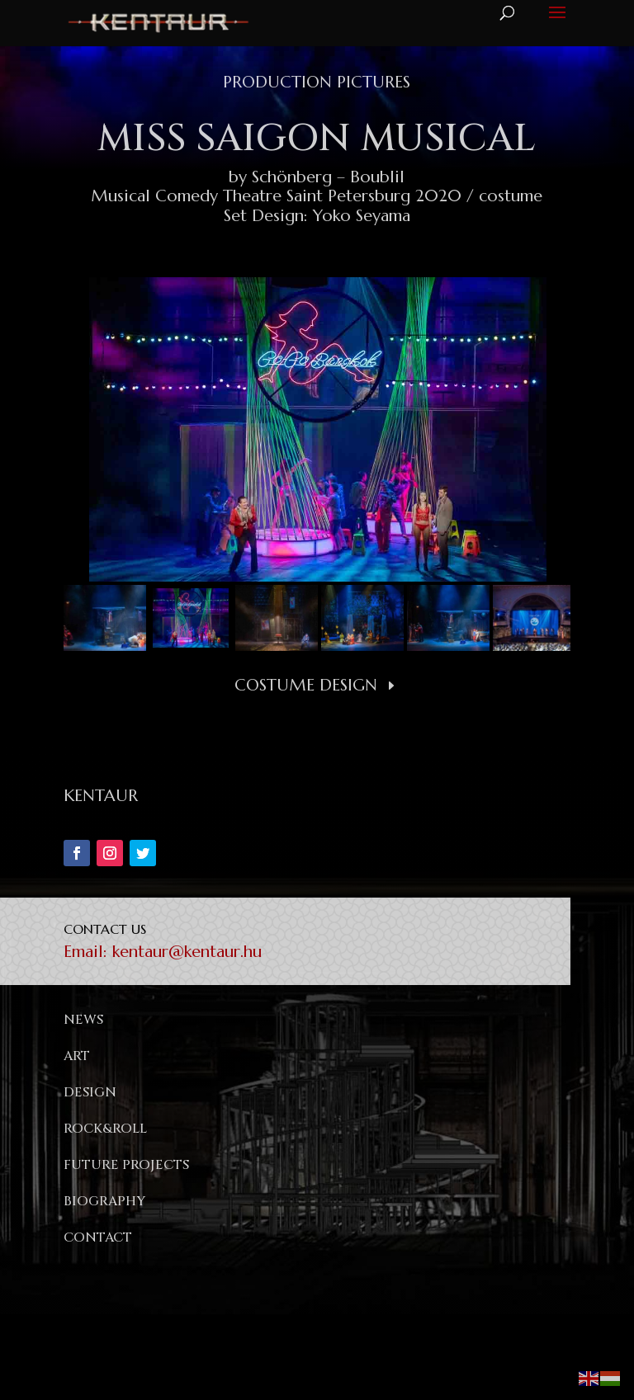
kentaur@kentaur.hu (187, 951)
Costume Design (305, 685)
